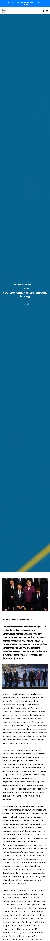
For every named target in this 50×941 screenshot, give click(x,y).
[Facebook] (24, 4)
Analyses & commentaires (25, 285)
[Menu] (47, 10)
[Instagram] (27, 4)
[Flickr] (30, 4)
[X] (21, 4)
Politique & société (25, 288)
